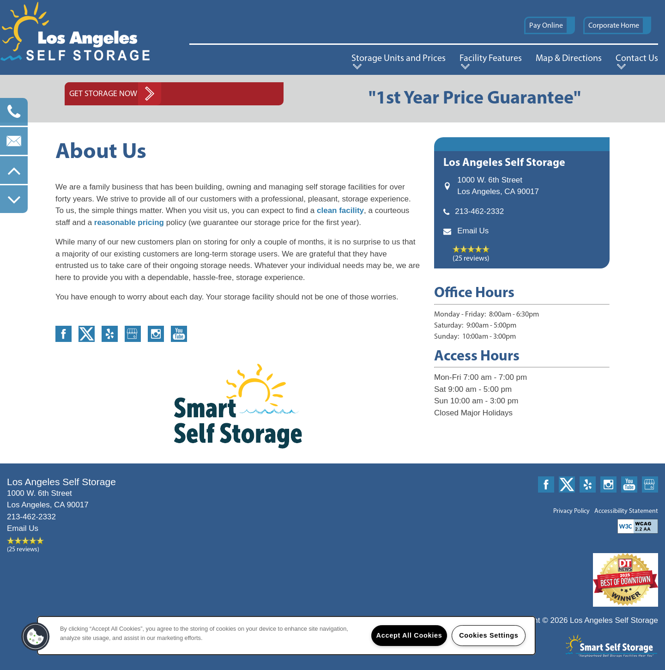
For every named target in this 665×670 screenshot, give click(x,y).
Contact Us (637, 57)
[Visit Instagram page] (156, 334)
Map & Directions (569, 57)
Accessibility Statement (626, 511)
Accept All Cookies (409, 635)
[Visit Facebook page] (63, 334)
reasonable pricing (128, 222)
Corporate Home (613, 25)
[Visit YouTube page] (179, 334)
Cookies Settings (488, 635)
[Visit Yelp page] (110, 334)
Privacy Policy (571, 511)
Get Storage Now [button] (103, 93)
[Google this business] (133, 334)
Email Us (473, 230)
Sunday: (446, 336)
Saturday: (448, 325)
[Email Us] (14, 141)
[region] (286, 635)
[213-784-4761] (14, 112)
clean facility (340, 210)
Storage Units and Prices (398, 57)
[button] (549, 25)
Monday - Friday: (460, 314)
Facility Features (490, 57)
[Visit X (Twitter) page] (87, 334)
